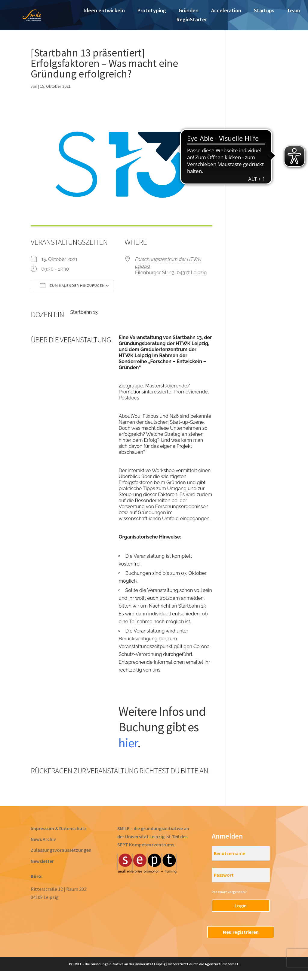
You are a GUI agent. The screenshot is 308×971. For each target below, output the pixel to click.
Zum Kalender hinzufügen (72, 285)
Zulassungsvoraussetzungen (61, 850)
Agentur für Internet (222, 964)
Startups (264, 11)
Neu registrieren (241, 932)
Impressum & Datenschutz (59, 828)
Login (241, 906)
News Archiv (43, 839)
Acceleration (226, 11)
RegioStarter (192, 20)
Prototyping (151, 11)
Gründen (189, 11)
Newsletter (42, 861)
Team (293, 11)
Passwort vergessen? (229, 892)
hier (128, 743)
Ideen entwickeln (104, 11)
